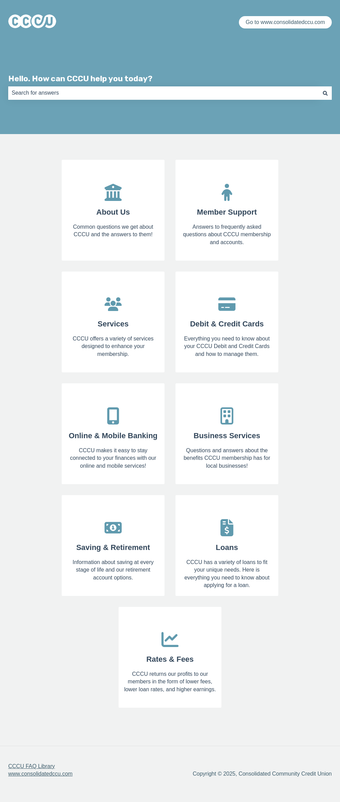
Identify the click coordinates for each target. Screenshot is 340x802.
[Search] (325, 92)
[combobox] (163, 92)
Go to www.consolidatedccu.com (285, 22)
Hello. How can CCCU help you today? (80, 78)
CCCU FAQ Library (31, 766)
